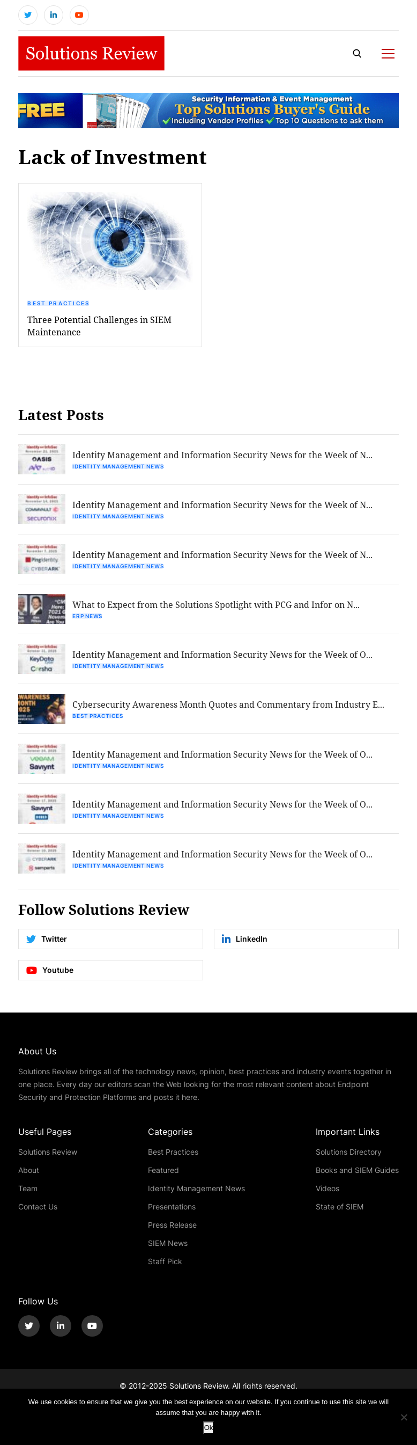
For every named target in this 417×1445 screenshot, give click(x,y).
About (28, 1170)
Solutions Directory (349, 1152)
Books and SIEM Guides (357, 1170)
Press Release (172, 1225)
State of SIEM (339, 1206)
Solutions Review (47, 1152)
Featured (163, 1170)
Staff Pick (165, 1261)
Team (28, 1188)
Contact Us (37, 1206)
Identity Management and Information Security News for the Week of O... (222, 654)
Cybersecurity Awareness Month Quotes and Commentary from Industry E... (228, 704)
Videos (327, 1188)
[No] (403, 1417)
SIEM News (168, 1243)
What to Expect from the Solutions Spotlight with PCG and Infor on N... (216, 604)
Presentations (172, 1206)
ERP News (87, 616)
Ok (208, 1428)
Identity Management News (117, 466)
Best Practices (58, 303)
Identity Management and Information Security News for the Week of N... (222, 454)
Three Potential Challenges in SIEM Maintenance (99, 326)
